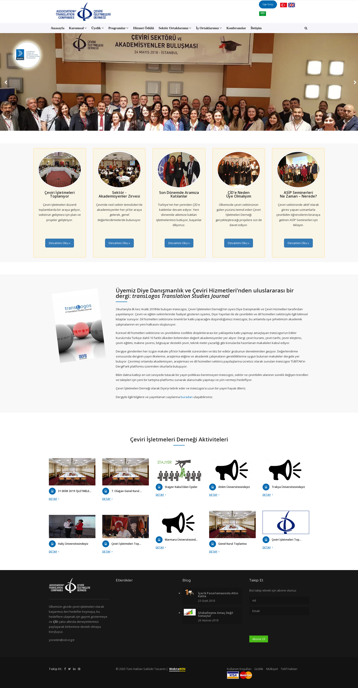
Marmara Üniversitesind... (181, 539)
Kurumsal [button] (78, 28)
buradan (187, 397)
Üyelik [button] (97, 28)
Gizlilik (258, 669)
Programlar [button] (118, 28)
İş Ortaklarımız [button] (209, 28)
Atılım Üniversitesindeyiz (234, 487)
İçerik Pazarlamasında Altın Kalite (218, 594)
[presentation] (284, 627)
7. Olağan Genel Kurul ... (126, 491)
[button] (306, 28)
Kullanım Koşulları (239, 669)
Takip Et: (55, 669)
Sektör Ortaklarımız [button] (175, 28)
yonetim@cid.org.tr (62, 640)
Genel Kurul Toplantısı (232, 543)
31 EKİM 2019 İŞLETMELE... (74, 491)
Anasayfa (57, 28)
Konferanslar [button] (236, 28)
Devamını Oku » (59, 243)
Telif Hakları (289, 669)
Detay (54, 498)
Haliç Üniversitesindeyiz (73, 543)
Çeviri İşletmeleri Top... (286, 539)
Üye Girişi (272, 11)
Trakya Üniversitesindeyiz (288, 487)
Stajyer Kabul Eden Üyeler (181, 487)
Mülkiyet (272, 669)
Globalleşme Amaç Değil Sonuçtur (215, 614)
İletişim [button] (256, 28)
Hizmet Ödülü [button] (143, 28)
